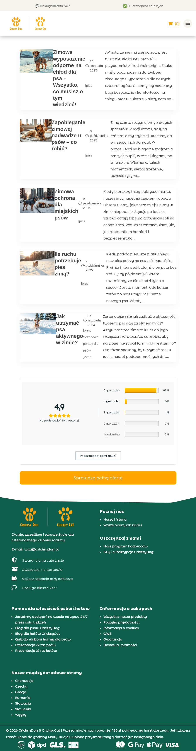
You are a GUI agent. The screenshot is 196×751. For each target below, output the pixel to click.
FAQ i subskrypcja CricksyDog (128, 551)
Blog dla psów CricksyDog (37, 628)
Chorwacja (24, 680)
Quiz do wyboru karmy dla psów (43, 639)
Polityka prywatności (121, 622)
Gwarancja (112, 639)
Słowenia (23, 709)
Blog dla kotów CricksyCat (37, 633)
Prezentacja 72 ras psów (35, 645)
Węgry (20, 714)
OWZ (107, 633)
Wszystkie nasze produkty (125, 616)
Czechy (21, 686)
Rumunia (22, 697)
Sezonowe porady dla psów (90, 343)
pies (89, 85)
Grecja (20, 692)
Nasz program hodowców (125, 546)
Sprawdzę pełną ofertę (98, 477)
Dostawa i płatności (120, 645)
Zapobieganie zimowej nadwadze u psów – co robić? (68, 135)
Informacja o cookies (121, 628)
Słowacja (23, 703)
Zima (87, 357)
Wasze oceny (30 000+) (122, 525)
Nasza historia (114, 519)
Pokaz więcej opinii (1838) (98, 455)
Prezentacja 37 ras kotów (36, 650)
